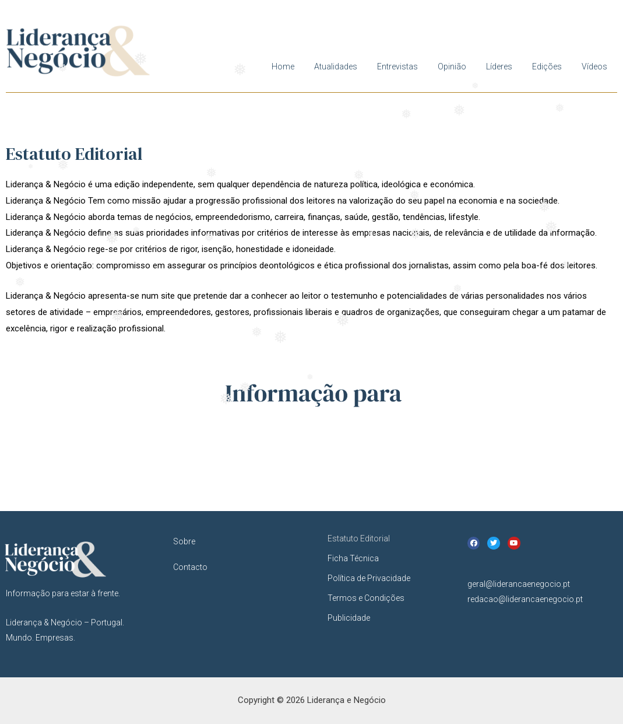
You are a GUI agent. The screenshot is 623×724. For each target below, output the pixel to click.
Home (283, 66)
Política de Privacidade (369, 578)
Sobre (184, 541)
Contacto (190, 567)
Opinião (452, 66)
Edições (547, 66)
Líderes (499, 66)
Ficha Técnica (353, 558)
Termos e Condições (366, 598)
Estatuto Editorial (359, 538)
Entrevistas (397, 66)
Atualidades (335, 66)
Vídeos (594, 66)
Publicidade (349, 617)
